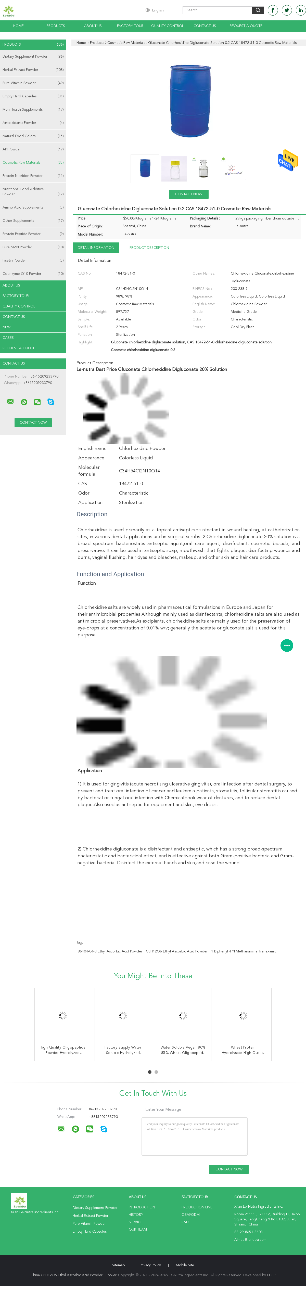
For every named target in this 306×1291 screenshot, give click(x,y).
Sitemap (118, 1265)
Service (136, 1222)
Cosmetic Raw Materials (33, 162)
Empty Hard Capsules (33, 96)
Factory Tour (130, 26)
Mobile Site (185, 1265)
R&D (185, 1222)
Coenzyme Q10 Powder (33, 273)
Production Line (197, 1207)
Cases (8, 338)
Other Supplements (33, 220)
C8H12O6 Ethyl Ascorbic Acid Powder (177, 951)
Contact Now (188, 194)
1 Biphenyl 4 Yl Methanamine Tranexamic (243, 951)
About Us (93, 26)
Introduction (142, 1207)
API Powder (33, 149)
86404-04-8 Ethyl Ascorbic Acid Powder (110, 951)
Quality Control (167, 26)
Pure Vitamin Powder (33, 83)
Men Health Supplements (33, 109)
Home (18, 26)
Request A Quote (246, 26)
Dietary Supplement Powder (33, 56)
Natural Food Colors (33, 136)
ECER (271, 1275)
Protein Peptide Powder (33, 234)
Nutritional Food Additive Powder (33, 192)
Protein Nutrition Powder (33, 175)
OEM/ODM (191, 1215)
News (7, 327)
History (136, 1215)
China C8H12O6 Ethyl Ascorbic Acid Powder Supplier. (74, 1275)
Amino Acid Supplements (33, 207)
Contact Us (205, 26)
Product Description (149, 248)
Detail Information (96, 248)
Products (56, 26)
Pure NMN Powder (33, 247)
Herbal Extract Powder (33, 69)
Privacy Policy (150, 1265)
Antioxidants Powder (33, 122)
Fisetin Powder (33, 260)
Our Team (138, 1229)
